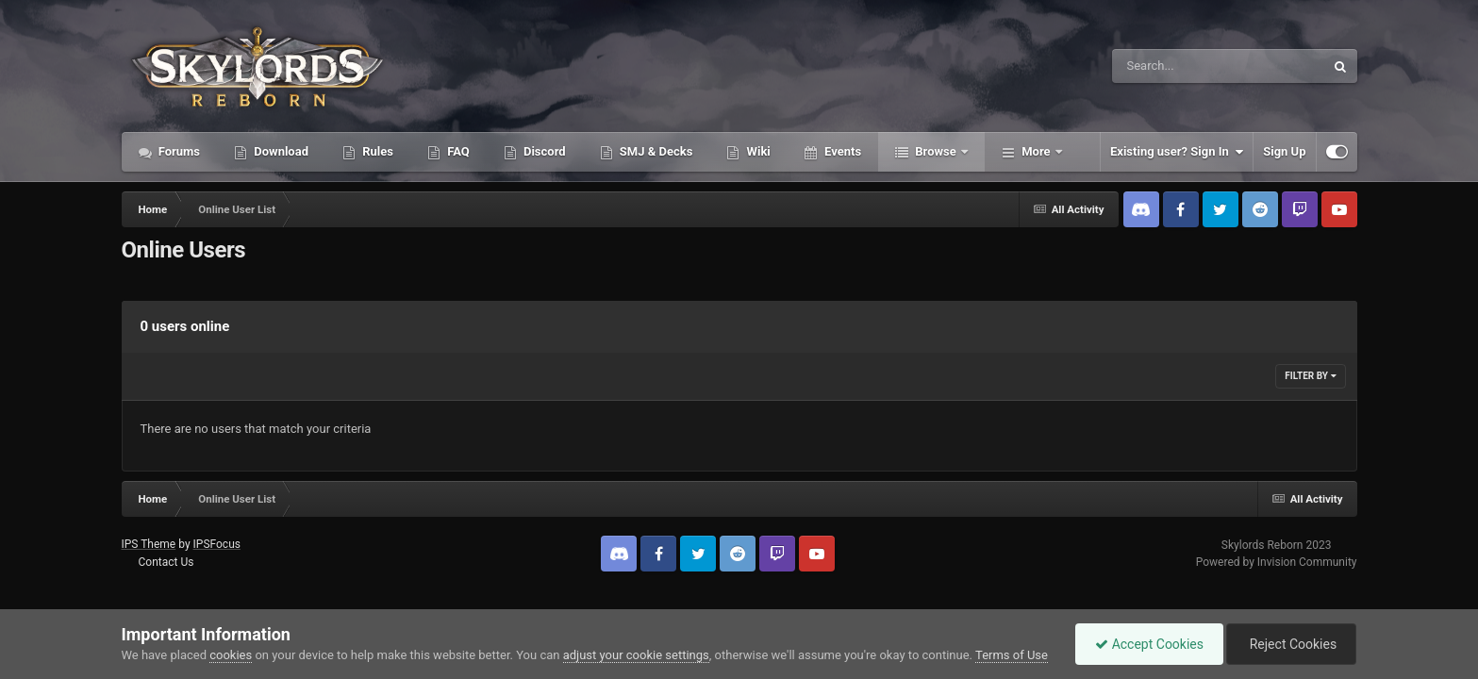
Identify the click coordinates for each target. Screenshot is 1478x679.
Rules (376, 151)
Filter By (1310, 376)
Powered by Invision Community (1276, 562)
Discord (543, 151)
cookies (230, 655)
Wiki (756, 151)
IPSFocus (217, 544)
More (1036, 151)
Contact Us (165, 562)
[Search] (1170, 66)
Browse (935, 151)
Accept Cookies (1149, 644)
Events (841, 151)
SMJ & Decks (655, 151)
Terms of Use (1011, 655)
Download (279, 151)
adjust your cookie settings (636, 655)
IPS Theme (149, 544)
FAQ (457, 151)
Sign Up (1284, 151)
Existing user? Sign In (1176, 152)
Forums (178, 151)
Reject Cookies (1291, 644)
